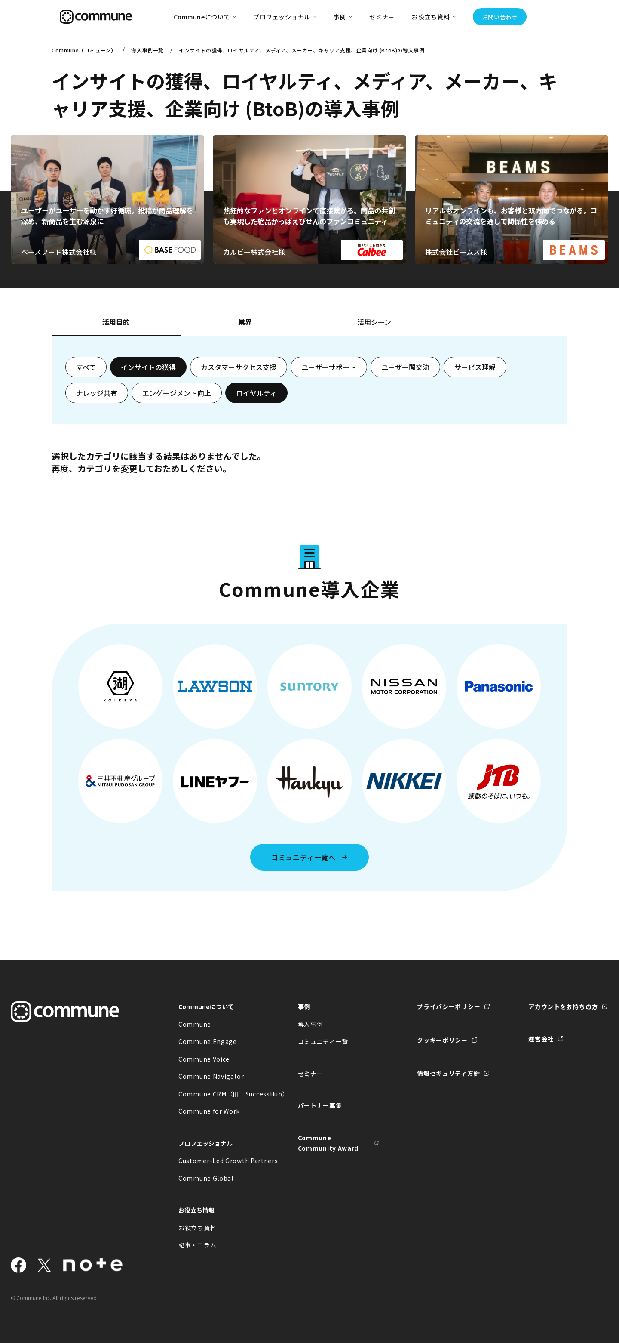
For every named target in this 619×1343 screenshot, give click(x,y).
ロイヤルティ (256, 393)
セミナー (382, 16)
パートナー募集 (320, 1105)
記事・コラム (197, 1245)
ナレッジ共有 (96, 393)
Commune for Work (209, 1111)
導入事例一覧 (147, 50)
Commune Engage (207, 1041)
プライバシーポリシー (448, 1006)
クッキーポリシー (442, 1040)
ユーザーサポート (328, 367)
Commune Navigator (211, 1076)
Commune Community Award (328, 1143)
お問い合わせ (500, 17)
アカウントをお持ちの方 (563, 1006)
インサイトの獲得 (148, 367)
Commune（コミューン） (84, 50)
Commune (194, 1024)
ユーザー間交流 (405, 367)
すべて (86, 367)
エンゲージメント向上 (176, 393)
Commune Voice (204, 1059)
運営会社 (541, 1038)
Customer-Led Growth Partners (219, 1160)
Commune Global (205, 1178)
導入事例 (310, 1024)
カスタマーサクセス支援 (238, 367)
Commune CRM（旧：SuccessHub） (219, 1094)
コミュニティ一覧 (323, 1041)
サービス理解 (475, 367)
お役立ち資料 (197, 1227)
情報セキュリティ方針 (448, 1073)
